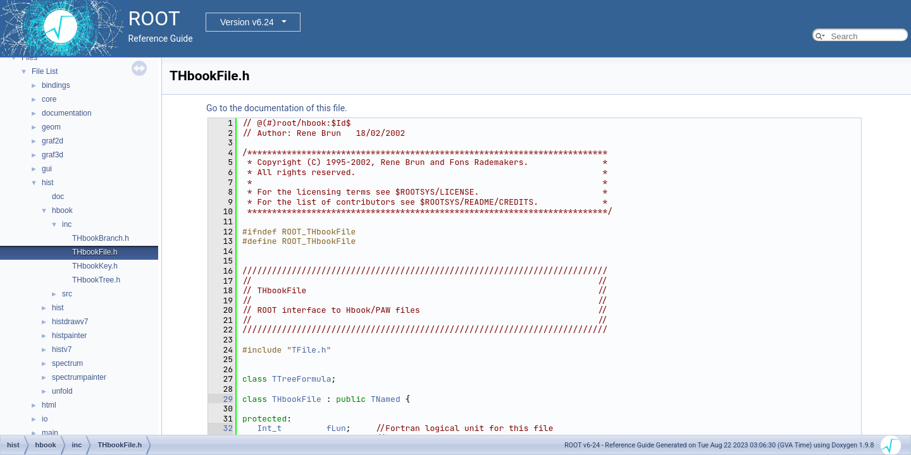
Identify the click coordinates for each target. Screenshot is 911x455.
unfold (62, 391)
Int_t (269, 428)
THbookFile (296, 399)
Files (29, 57)
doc (58, 196)
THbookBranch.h (100, 238)
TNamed (385, 399)
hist (48, 182)
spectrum (67, 363)
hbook (62, 210)
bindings (56, 85)
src (67, 293)
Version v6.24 (247, 22)
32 (220, 428)
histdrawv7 (70, 321)
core (49, 99)
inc (66, 224)
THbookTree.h (96, 280)
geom (51, 127)
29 (220, 399)
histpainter (69, 335)
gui (47, 168)
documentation (67, 113)
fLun (336, 428)
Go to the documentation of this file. (276, 108)
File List (45, 71)
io (44, 419)
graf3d (52, 154)
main (50, 432)
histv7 (61, 349)
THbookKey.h (95, 266)
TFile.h (309, 349)
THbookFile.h (94, 252)
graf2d (52, 140)
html (49, 405)
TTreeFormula (302, 378)
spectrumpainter (79, 377)
